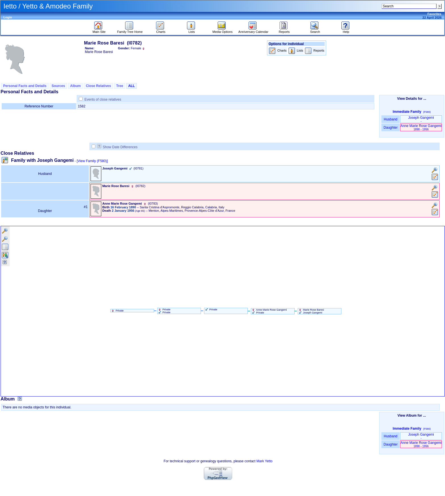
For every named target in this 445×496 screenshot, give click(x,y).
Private (117, 310)
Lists (191, 30)
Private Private (164, 311)
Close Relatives (98, 86)
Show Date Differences (117, 147)
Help (346, 30)
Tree (119, 86)
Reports (284, 30)
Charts (161, 30)
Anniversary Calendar (253, 30)
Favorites (434, 14)
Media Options (223, 30)
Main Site (99, 30)
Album (75, 86)
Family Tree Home (130, 30)
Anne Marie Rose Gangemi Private (269, 311)
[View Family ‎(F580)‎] (92, 161)
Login (7, 17)
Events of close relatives (103, 99)
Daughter (390, 128)
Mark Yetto (264, 461)
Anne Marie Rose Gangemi (421, 127)
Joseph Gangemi (421, 119)
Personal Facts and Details (25, 86)
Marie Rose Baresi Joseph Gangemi (311, 311)
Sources (58, 86)
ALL (131, 86)
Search (315, 30)
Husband (390, 119)
